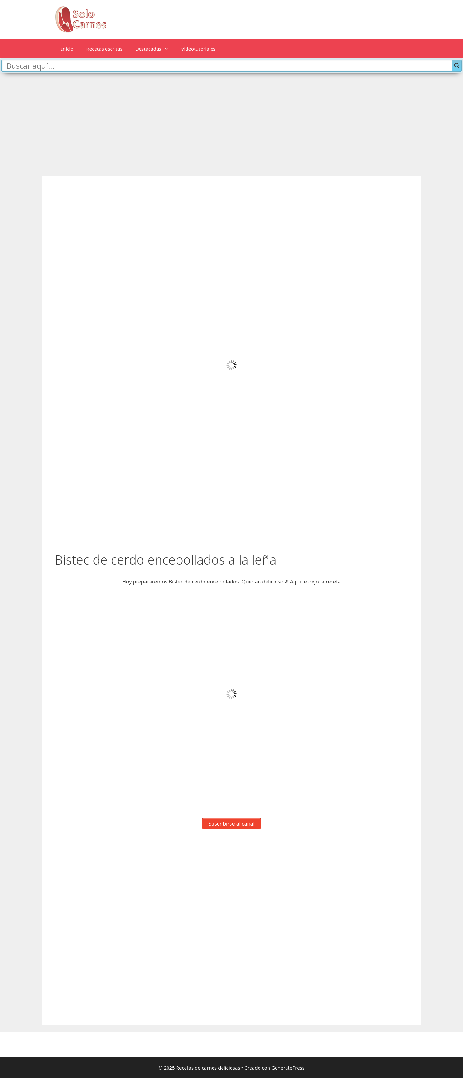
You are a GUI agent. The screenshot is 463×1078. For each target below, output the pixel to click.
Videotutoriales (198, 49)
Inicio (67, 49)
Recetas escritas (104, 49)
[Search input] (228, 65)
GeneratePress (287, 1068)
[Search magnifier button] (456, 65)
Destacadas (155, 48)
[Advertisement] (231, 121)
